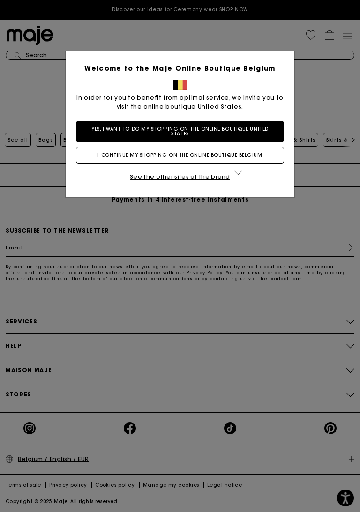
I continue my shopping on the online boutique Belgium (180, 155)
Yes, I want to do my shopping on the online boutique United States (179, 131)
